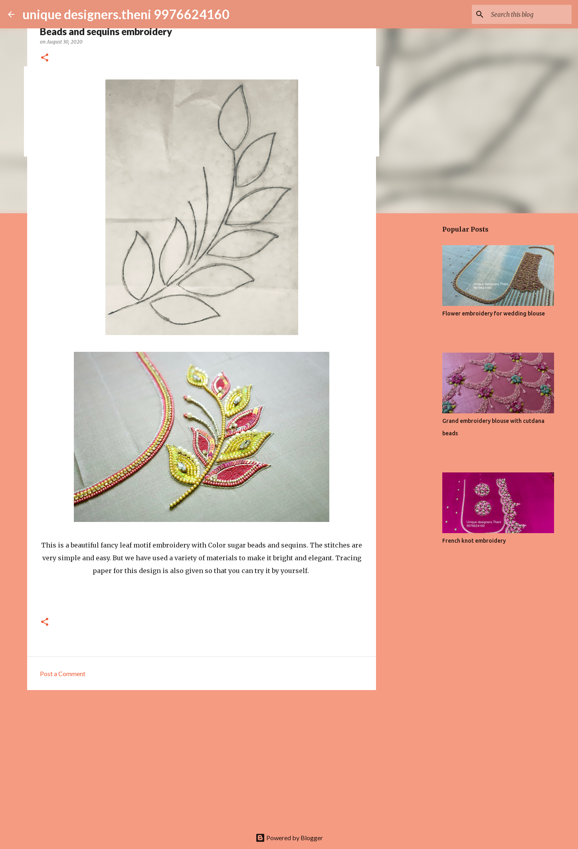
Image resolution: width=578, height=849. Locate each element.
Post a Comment (62, 673)
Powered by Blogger (289, 837)
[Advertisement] (201, 758)
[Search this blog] (530, 14)
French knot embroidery (474, 541)
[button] (44, 58)
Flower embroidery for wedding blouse (493, 313)
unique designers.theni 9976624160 (126, 14)
